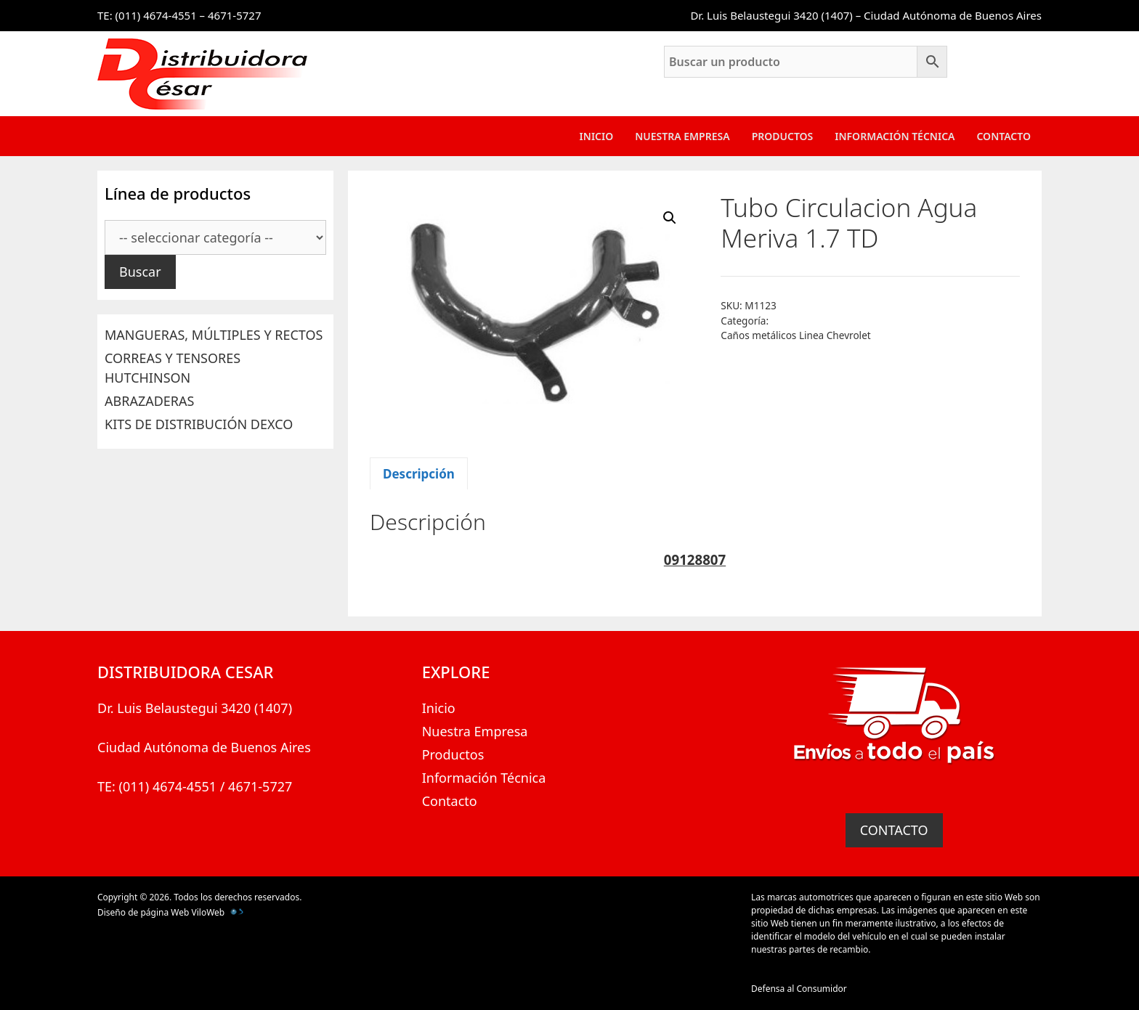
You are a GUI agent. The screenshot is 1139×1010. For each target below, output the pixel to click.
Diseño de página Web (143, 912)
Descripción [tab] (419, 473)
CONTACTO (894, 830)
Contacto (1003, 136)
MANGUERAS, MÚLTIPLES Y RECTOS (214, 334)
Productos (783, 136)
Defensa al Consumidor (799, 988)
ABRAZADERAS (149, 401)
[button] (670, 218)
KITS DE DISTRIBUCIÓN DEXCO (199, 424)
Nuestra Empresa (682, 136)
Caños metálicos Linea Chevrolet (795, 335)
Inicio (597, 136)
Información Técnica (894, 136)
